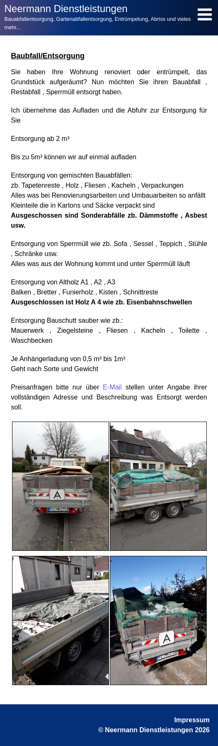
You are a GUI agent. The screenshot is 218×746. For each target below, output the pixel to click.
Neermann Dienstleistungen (65, 8)
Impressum (192, 719)
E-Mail (112, 387)
